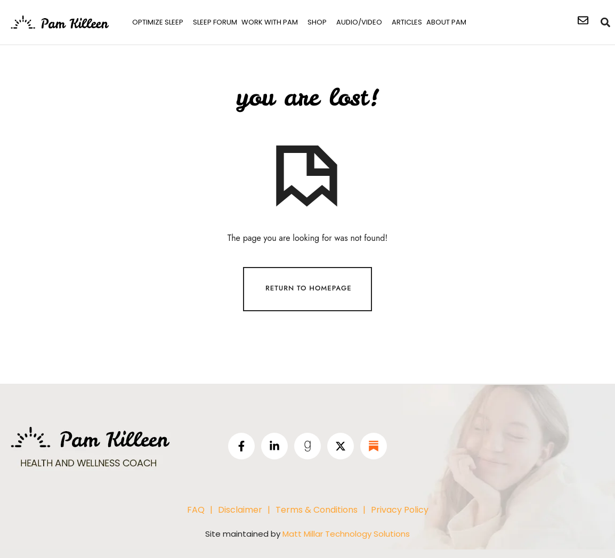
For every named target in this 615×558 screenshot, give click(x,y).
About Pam (446, 22)
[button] (160, 22)
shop (317, 22)
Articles (407, 22)
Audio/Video (359, 22)
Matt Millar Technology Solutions (346, 532)
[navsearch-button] (605, 22)
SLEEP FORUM (215, 22)
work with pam (269, 22)
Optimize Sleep (157, 22)
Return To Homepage (308, 288)
